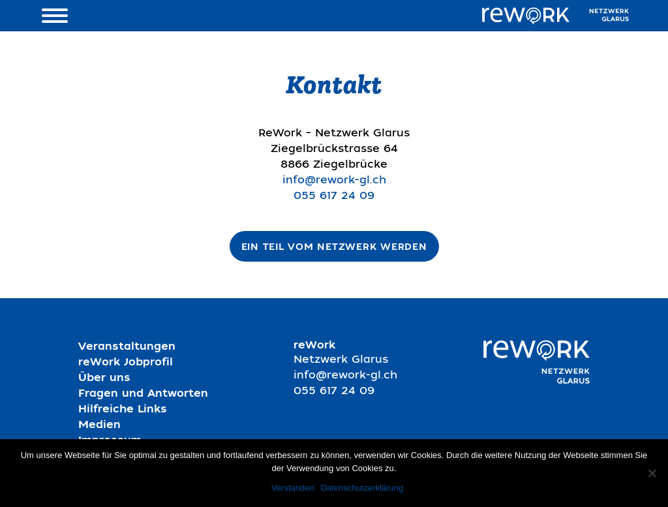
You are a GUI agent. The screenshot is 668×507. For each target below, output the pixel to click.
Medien (99, 426)
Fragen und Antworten (143, 395)
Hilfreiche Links (122, 410)
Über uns (104, 379)
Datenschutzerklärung (362, 488)
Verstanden (292, 488)
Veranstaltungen (126, 348)
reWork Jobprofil (125, 363)
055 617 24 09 (334, 197)
